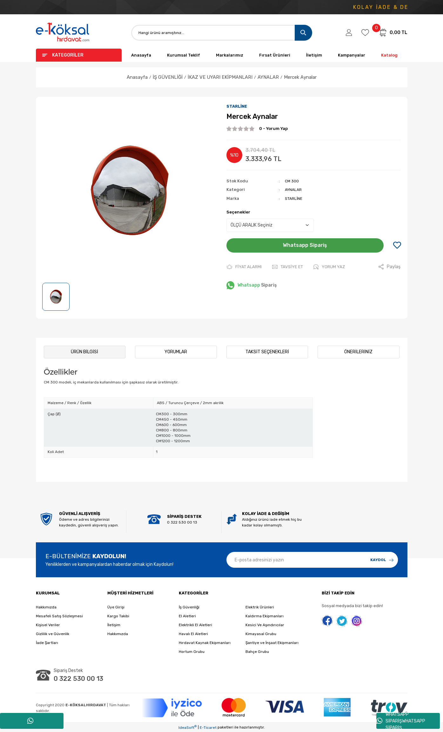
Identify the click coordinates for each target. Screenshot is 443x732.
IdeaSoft (187, 727)
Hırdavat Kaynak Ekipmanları (205, 642)
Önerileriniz (358, 352)
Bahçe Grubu (257, 651)
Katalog (389, 55)
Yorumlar (175, 352)
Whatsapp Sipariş (305, 245)
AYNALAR (293, 189)
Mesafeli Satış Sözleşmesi (59, 616)
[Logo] (63, 32)
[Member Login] (349, 32)
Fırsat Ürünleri (274, 55)
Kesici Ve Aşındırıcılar (264, 625)
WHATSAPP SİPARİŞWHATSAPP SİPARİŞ (400, 721)
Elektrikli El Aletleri (195, 625)
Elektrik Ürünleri (259, 607)
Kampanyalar (351, 55)
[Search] (221, 33)
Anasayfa (141, 55)
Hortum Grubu (192, 651)
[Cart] (393, 32)
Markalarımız (229, 55)
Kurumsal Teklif (183, 55)
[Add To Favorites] (397, 246)
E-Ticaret (208, 727)
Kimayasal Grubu (260, 634)
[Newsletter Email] (312, 560)
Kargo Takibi (118, 616)
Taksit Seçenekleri (267, 352)
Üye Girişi (115, 607)
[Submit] (382, 560)
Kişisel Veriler (48, 625)
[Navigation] (79, 55)
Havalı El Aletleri (193, 634)
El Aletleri (187, 616)
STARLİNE (236, 106)
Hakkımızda (46, 607)
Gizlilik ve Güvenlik (52, 634)
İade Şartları (47, 642)
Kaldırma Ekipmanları (264, 616)
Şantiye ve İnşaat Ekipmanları (272, 642)
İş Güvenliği (189, 607)
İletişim (314, 55)
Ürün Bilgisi (84, 352)
